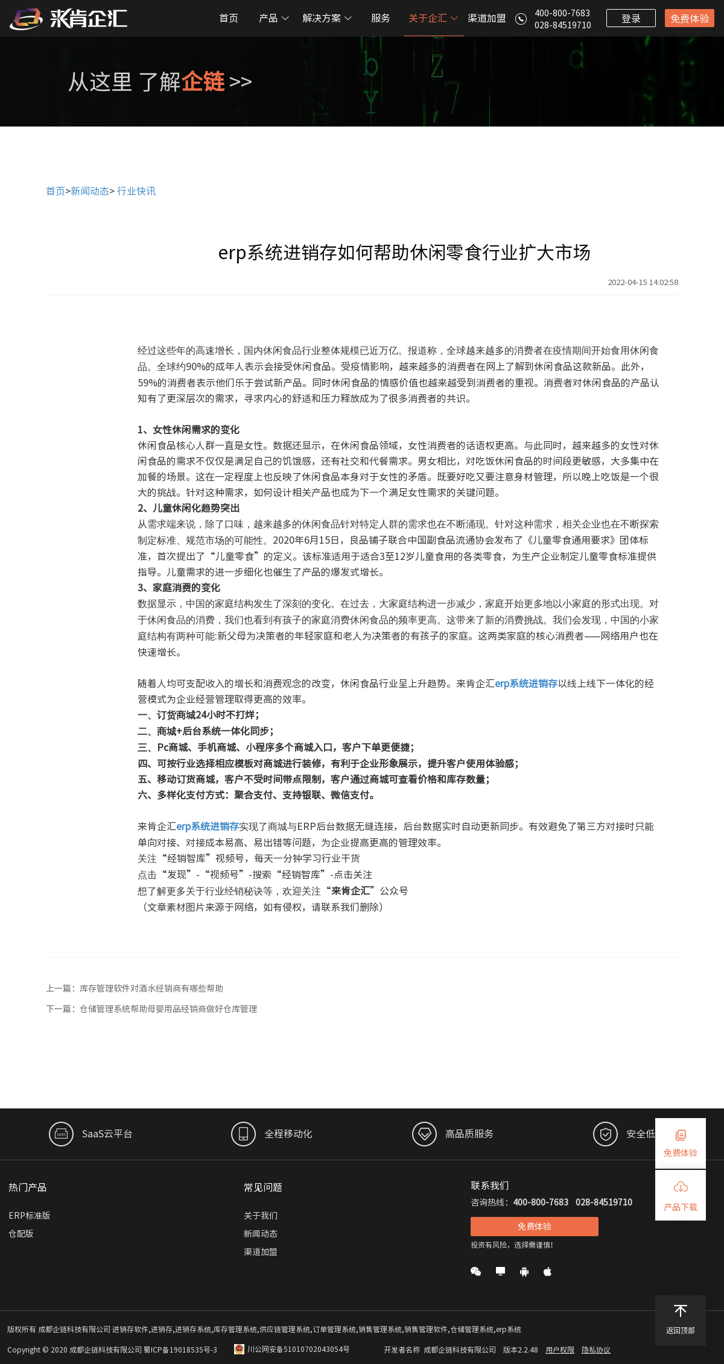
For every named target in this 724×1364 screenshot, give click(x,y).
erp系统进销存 (526, 683)
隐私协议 (596, 1349)
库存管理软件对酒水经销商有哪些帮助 (151, 988)
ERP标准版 (29, 1216)
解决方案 (327, 18)
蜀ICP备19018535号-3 (180, 1349)
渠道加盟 (487, 18)
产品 (274, 18)
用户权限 (559, 1349)
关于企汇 (433, 18)
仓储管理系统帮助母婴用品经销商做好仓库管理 (168, 1009)
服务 (380, 18)
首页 (228, 18)
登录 (631, 19)
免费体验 (689, 19)
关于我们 (261, 1216)
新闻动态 (90, 191)
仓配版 (21, 1234)
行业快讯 (136, 191)
